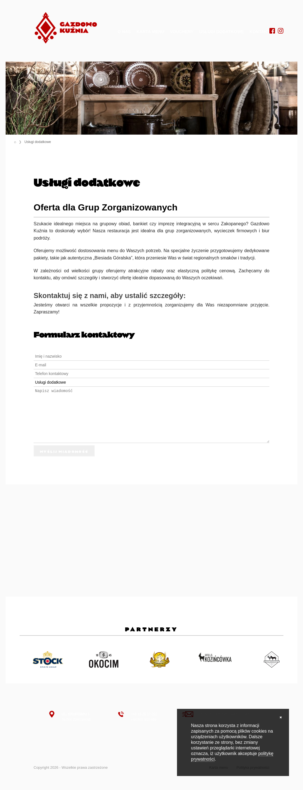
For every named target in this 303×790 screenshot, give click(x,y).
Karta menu (150, 31)
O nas (124, 31)
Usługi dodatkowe (221, 31)
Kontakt (260, 31)
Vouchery (182, 31)
